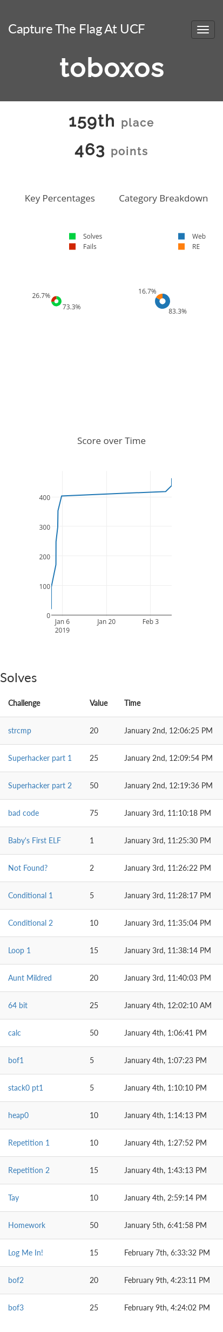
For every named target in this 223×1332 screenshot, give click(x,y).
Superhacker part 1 (40, 757)
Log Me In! (25, 1252)
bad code (23, 812)
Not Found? (28, 867)
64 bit (18, 1005)
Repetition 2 (29, 1170)
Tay (13, 1197)
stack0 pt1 (25, 1087)
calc (14, 1032)
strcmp (19, 730)
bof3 (16, 1307)
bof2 (16, 1280)
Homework (26, 1225)
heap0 (18, 1115)
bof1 (16, 1060)
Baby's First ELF (34, 840)
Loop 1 (19, 950)
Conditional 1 (30, 895)
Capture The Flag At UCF (76, 28)
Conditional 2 (30, 922)
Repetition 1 (29, 1142)
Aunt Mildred (30, 977)
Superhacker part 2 (40, 785)
